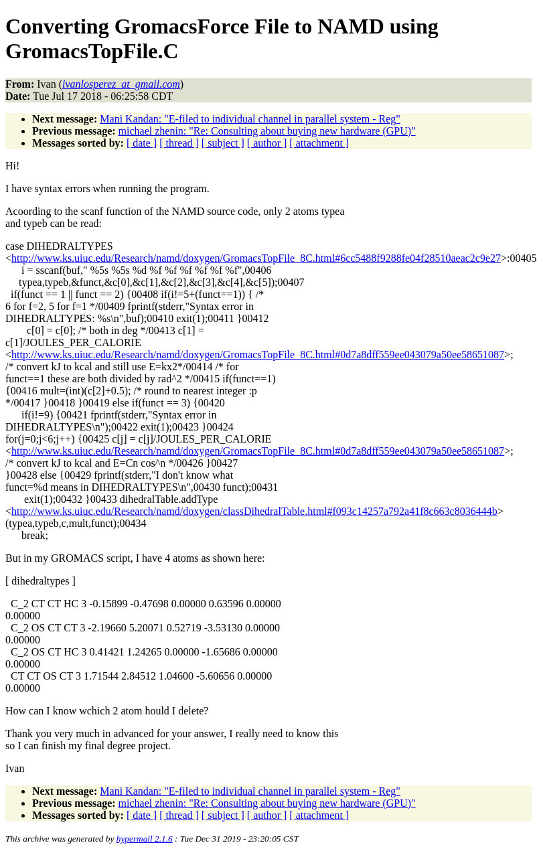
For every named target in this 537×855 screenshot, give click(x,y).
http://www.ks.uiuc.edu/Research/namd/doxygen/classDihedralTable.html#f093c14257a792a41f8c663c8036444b (254, 511)
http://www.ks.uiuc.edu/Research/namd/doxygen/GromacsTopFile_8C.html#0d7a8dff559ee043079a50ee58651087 (257, 354)
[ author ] (267, 143)
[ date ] (142, 143)
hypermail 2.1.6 (145, 839)
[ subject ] (223, 143)
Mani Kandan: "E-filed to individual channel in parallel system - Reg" (250, 119)
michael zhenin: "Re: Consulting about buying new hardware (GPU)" (267, 131)
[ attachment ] (319, 143)
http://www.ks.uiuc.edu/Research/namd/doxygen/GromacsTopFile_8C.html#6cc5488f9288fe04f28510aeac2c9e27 (256, 258)
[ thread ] (179, 143)
